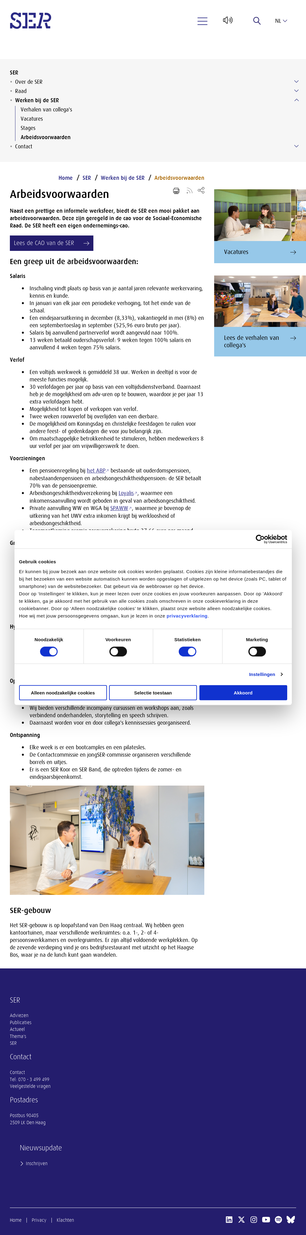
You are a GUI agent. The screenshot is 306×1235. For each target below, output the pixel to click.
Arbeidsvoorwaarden (46, 137)
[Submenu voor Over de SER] (296, 81)
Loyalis (126, 493)
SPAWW (119, 508)
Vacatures (32, 119)
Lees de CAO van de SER (44, 243)
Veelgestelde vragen (30, 1086)
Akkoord (243, 692)
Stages (28, 128)
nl (281, 21)
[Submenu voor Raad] (296, 91)
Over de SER (29, 82)
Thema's (18, 1036)
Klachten (65, 1220)
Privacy (39, 1220)
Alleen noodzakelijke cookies (63, 692)
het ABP (96, 471)
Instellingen (262, 674)
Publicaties (20, 1022)
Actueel (17, 1029)
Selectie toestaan (153, 692)
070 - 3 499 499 (33, 1079)
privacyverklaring (187, 615)
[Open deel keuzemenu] (201, 190)
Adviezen (19, 1015)
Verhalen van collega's (46, 110)
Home (66, 178)
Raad (21, 91)
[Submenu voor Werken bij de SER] (296, 100)
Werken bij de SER (37, 100)
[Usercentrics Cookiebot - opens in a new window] (260, 539)
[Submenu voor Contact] (296, 146)
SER (14, 73)
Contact (23, 146)
